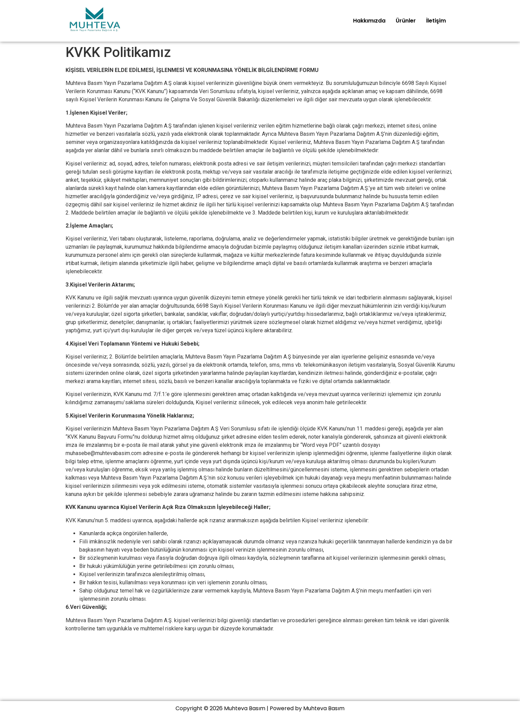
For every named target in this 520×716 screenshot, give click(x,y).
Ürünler (406, 21)
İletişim (436, 21)
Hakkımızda (369, 21)
